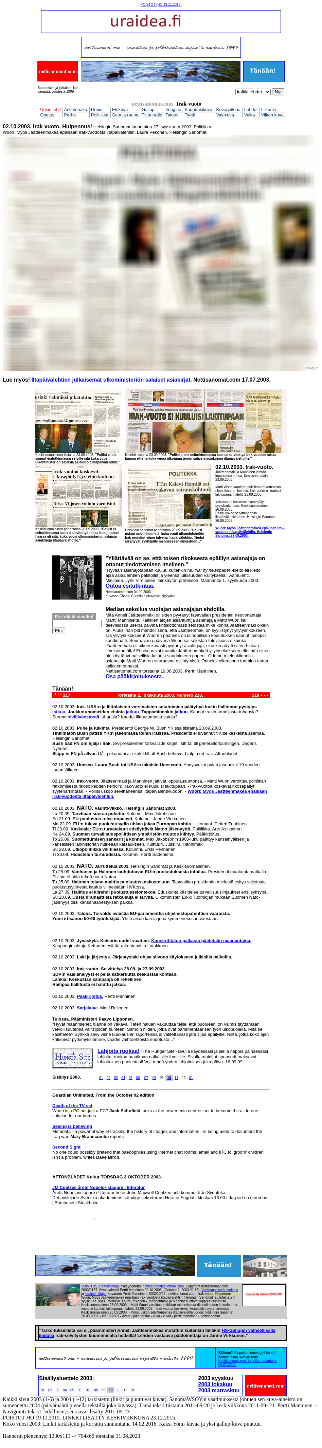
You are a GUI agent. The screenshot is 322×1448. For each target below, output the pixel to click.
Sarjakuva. (88, 1007)
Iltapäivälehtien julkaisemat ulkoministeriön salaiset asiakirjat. (111, 380)
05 (130, 1078)
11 (176, 1078)
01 (101, 1078)
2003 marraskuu (219, 1390)
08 (154, 1078)
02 (108, 1078)
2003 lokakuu (215, 1384)
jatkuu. (60, 711)
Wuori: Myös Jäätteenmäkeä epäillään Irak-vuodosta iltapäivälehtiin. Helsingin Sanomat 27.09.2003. (250, 531)
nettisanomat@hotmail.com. (164, 1286)
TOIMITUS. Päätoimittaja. (101, 1286)
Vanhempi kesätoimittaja (219, 1290)
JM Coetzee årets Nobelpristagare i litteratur (98, 1187)
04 (123, 1078)
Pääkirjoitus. (90, 996)
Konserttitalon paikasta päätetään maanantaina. (201, 940)
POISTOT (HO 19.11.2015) (161, 4)
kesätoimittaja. (96, 1294)
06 (138, 1078)
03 (116, 1078)
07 (146, 1078)
